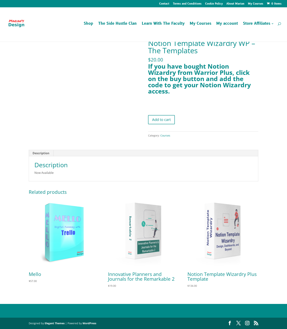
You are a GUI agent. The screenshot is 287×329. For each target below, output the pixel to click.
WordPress (89, 323)
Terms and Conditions (187, 4)
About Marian (235, 4)
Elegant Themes (55, 323)
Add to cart (161, 119)
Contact (164, 4)
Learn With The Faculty (163, 24)
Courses (165, 135)
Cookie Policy (214, 4)
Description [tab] (41, 153)
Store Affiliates (256, 24)
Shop (88, 24)
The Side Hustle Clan (117, 24)
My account (227, 24)
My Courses (255, 4)
